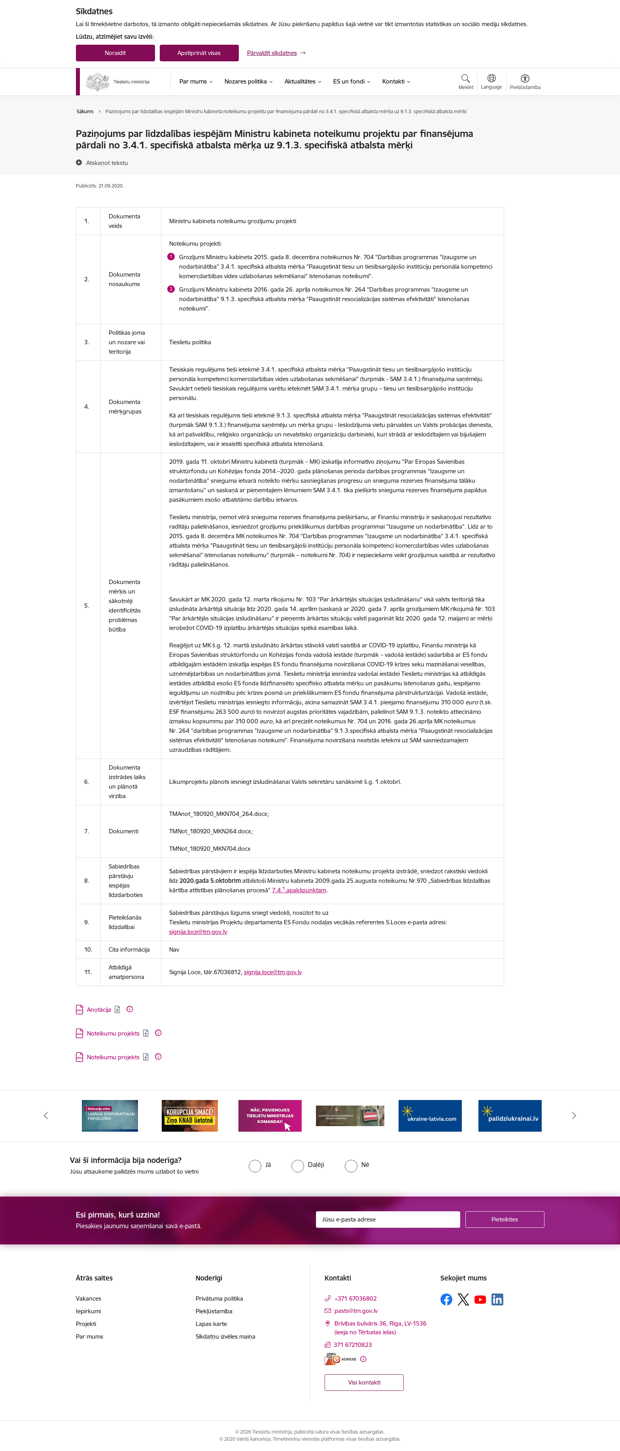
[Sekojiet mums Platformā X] (463, 1299)
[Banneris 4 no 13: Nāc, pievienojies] (350, 1115)
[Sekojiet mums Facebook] (446, 1299)
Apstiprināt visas (199, 53)
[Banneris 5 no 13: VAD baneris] (430, 1115)
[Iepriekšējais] (46, 1116)
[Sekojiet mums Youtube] (480, 1299)
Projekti (86, 1324)
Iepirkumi (88, 1311)
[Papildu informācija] (130, 1009)
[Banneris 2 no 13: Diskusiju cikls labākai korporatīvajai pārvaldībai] (190, 1115)
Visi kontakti (364, 1382)
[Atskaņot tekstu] (107, 162)
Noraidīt (115, 53)
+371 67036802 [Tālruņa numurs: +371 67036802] (356, 1298)
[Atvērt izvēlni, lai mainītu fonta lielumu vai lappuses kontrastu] (525, 83)
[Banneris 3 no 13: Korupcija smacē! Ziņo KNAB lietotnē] (270, 1115)
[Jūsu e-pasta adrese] (388, 1219)
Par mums (89, 1336)
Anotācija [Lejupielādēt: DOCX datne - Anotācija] (99, 1009)
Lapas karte (211, 1324)
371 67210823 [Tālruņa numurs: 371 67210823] (353, 1345)
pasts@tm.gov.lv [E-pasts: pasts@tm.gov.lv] (356, 1310)
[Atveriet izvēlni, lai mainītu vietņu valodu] (491, 83)
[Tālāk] (574, 1116)
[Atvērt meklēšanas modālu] (466, 83)
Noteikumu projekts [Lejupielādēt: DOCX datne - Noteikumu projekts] (113, 1033)
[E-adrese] (340, 1359)
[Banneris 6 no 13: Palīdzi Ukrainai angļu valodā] (510, 1115)
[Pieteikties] (504, 1219)
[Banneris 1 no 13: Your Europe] (110, 1115)
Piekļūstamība (214, 1311)
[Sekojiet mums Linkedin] (497, 1299)
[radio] (260, 1164)
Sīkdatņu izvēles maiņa (225, 1336)
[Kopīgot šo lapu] (524, 150)
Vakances (88, 1298)
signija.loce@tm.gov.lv (198, 931)
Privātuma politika (219, 1298)
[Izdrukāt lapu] (524, 130)
